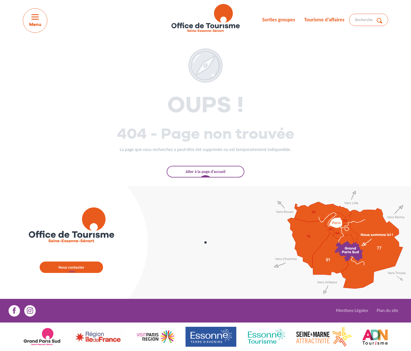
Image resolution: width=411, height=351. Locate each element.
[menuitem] (205, 19)
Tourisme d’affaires (324, 20)
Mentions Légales (352, 310)
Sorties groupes (278, 20)
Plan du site (387, 310)
